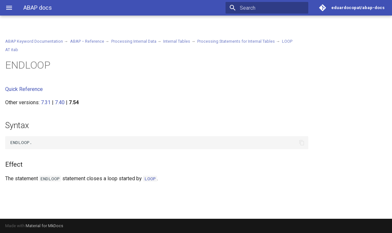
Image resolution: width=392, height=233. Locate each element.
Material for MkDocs (44, 225)
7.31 (46, 102)
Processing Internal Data (133, 41)
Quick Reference (24, 89)
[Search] (270, 8)
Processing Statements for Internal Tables (236, 41)
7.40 (60, 102)
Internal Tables (176, 41)
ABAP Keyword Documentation (34, 41)
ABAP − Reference (87, 41)
